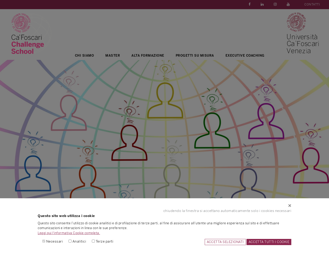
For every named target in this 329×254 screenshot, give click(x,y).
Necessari (54, 241)
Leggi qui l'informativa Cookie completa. (69, 233)
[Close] (164, 205)
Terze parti (105, 241)
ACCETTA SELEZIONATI (225, 242)
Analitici (79, 241)
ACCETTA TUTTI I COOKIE (269, 242)
